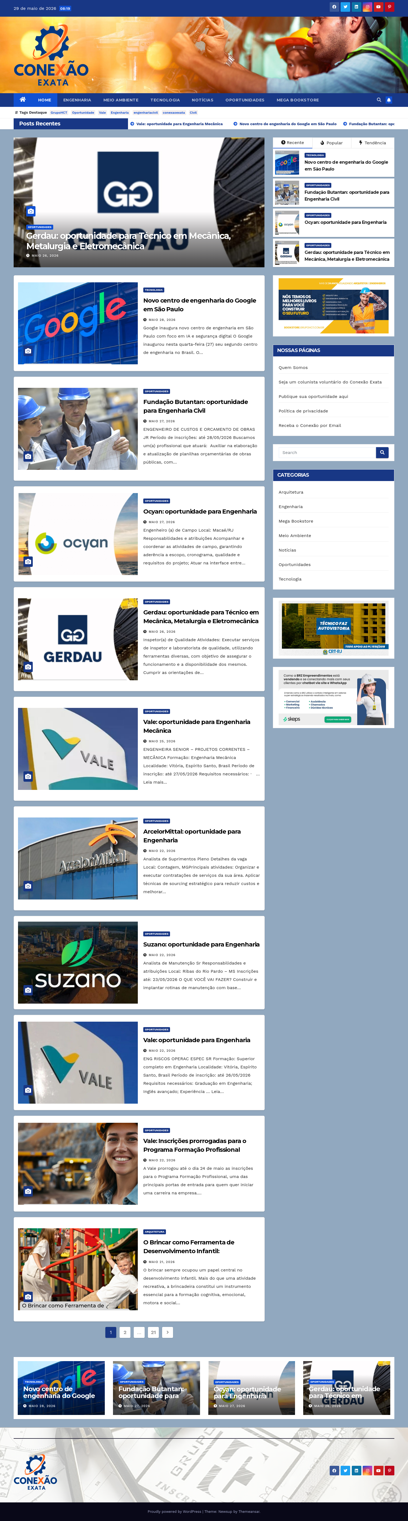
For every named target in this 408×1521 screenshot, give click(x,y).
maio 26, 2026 (45, 255)
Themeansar (249, 1512)
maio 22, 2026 (162, 851)
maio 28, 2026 (162, 320)
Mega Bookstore (298, 100)
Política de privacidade (303, 411)
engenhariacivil (146, 113)
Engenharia (77, 100)
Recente (292, 142)
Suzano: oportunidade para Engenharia (201, 944)
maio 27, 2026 (162, 421)
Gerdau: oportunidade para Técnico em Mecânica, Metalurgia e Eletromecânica (128, 240)
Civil (193, 113)
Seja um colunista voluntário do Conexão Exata (330, 382)
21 (153, 1332)
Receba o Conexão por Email (310, 425)
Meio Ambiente (121, 100)
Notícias (202, 100)
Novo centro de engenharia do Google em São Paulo (59, 1395)
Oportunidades (245, 100)
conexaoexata (174, 113)
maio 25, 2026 (162, 741)
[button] (379, 99)
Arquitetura (154, 1231)
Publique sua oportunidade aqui (313, 396)
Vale (102, 113)
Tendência (372, 142)
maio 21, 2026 (162, 1262)
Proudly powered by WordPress (175, 1512)
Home (44, 100)
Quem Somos (293, 367)
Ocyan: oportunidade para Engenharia (200, 511)
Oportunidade (83, 113)
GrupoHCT (59, 113)
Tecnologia (165, 100)
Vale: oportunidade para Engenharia (196, 1040)
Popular (332, 142)
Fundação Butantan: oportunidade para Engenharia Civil (151, 1395)
